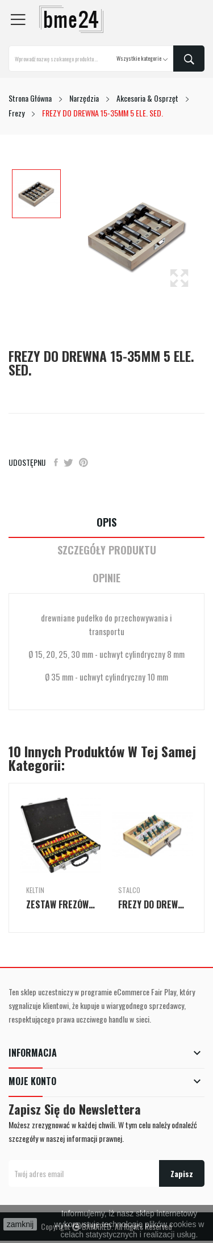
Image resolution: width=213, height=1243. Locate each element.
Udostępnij (56, 462)
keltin (35, 890)
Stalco (129, 890)
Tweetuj (68, 462)
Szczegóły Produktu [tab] (106, 550)
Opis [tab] (106, 522)
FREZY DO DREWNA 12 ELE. (152, 904)
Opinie (106, 578)
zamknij (20, 1224)
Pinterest (83, 462)
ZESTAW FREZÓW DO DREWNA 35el (60, 904)
